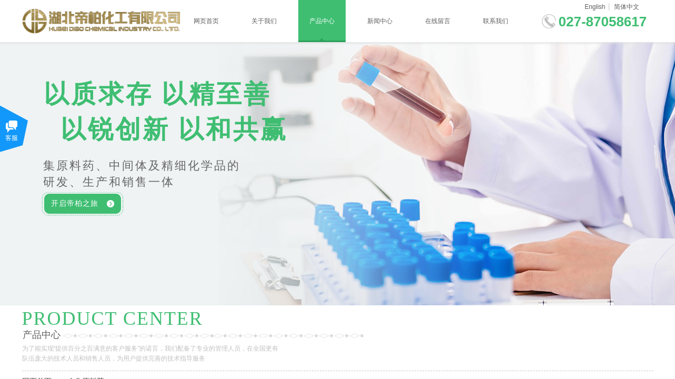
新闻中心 (379, 21)
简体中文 (626, 7)
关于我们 (264, 21)
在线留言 (437, 21)
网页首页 (206, 21)
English (595, 7)
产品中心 (322, 21)
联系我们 (495, 21)
